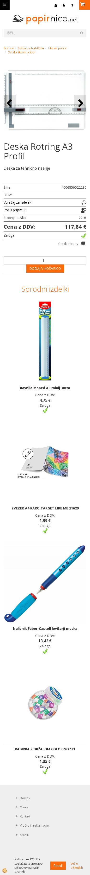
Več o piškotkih (77, 866)
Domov (9, 48)
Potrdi (58, 865)
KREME (24, 835)
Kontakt (25, 816)
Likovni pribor (57, 48)
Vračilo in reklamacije (34, 826)
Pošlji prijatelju (15, 210)
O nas (24, 807)
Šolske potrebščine (31, 48)
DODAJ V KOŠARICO (45, 268)
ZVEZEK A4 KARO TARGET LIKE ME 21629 (45, 508)
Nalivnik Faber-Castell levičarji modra (45, 628)
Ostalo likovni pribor (22, 52)
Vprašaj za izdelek (17, 202)
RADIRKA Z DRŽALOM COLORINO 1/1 (45, 749)
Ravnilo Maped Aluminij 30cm (45, 388)
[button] (80, 103)
